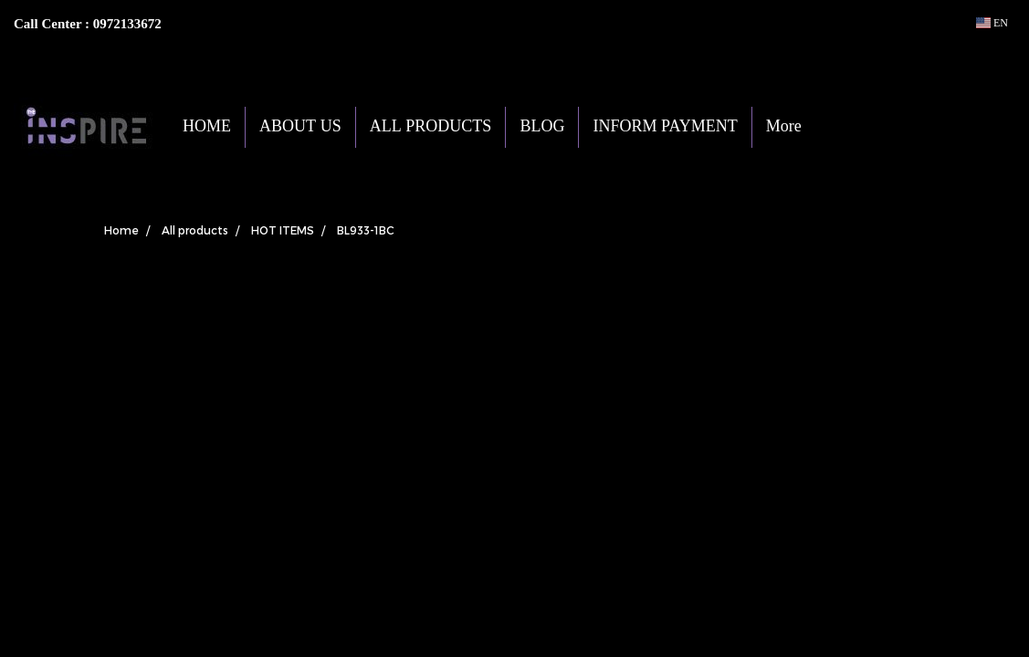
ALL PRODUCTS (431, 127)
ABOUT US (300, 127)
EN (992, 22)
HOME (207, 127)
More (784, 127)
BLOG (542, 127)
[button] (842, 127)
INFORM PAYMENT (665, 127)
